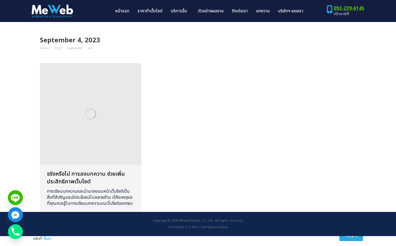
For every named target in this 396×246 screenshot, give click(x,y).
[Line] (15, 197)
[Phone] (15, 231)
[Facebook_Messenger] (15, 214)
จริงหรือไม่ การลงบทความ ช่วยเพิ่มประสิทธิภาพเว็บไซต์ (86, 188)
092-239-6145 (349, 18)
